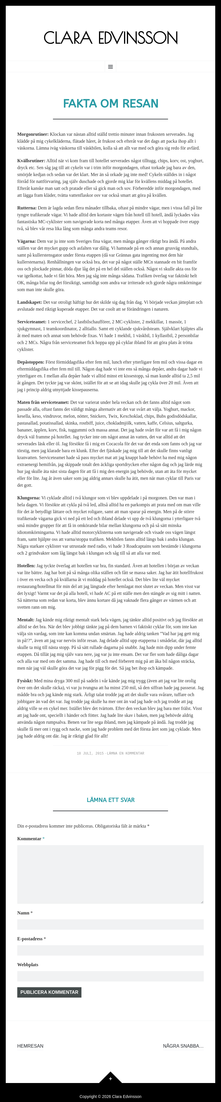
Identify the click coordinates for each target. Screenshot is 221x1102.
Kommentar (31, 838)
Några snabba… (183, 1038)
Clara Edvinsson (110, 38)
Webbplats (27, 954)
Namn (25, 900)
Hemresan (30, 1038)
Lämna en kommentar (125, 754)
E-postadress (31, 927)
